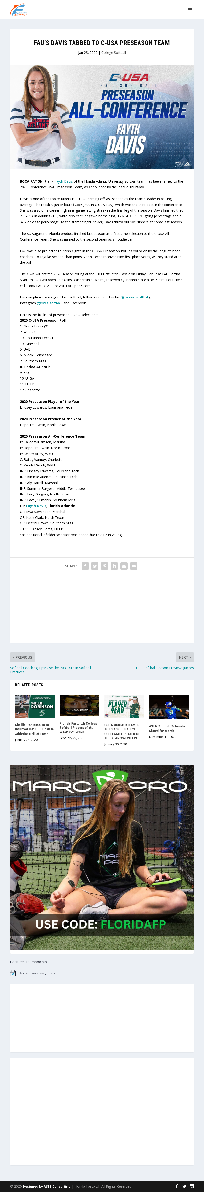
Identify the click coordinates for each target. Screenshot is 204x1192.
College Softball (113, 52)
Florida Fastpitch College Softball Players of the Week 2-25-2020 (79, 727)
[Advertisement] (102, 609)
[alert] (102, 973)
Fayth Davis (63, 181)
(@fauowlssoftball (135, 297)
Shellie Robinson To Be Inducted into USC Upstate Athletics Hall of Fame (34, 729)
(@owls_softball (49, 303)
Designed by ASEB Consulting (47, 1186)
